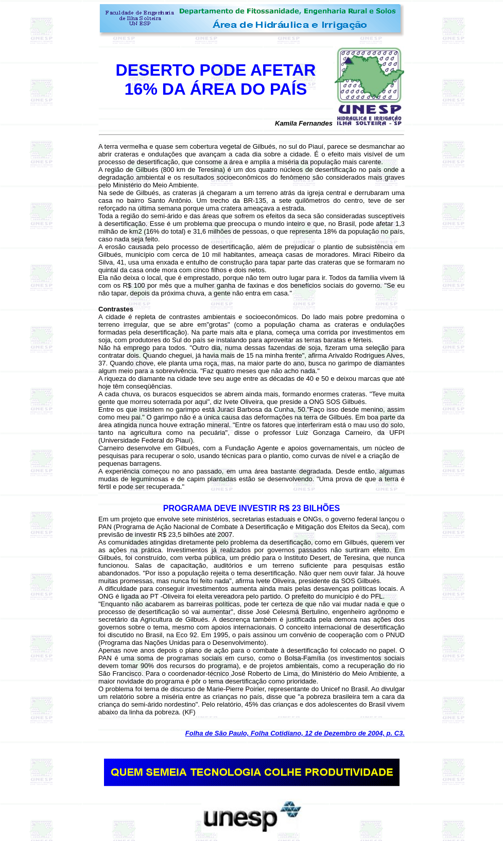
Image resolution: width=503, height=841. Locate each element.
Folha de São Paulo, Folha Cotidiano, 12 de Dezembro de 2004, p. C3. (295, 733)
